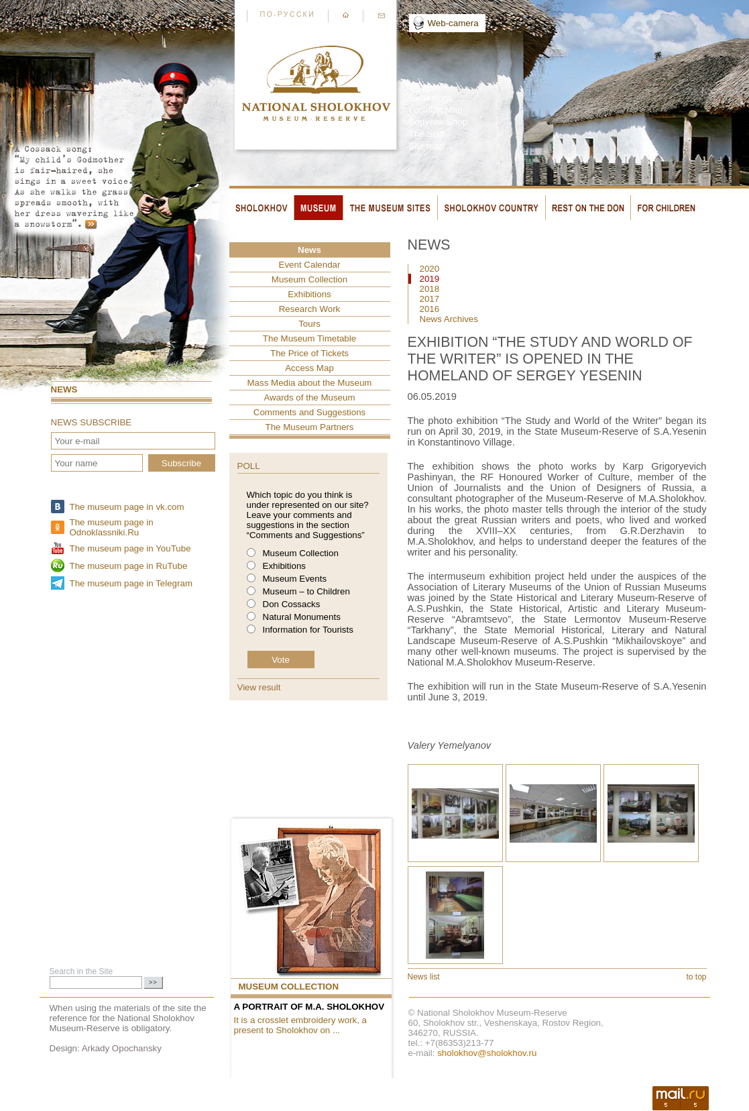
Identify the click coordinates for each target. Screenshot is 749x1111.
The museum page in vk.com (127, 507)
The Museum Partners (310, 427)
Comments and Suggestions (309, 412)
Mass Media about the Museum (309, 383)
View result (259, 687)
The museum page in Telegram (131, 583)
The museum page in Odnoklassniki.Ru (112, 527)
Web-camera (453, 23)
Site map (427, 146)
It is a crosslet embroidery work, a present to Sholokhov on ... (300, 1025)
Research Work (310, 309)
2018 (430, 289)
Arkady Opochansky (122, 1048)
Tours (309, 324)
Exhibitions (309, 294)
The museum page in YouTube (130, 548)
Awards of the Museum (309, 397)
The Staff (427, 134)
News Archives (449, 319)
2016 (430, 309)
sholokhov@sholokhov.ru (486, 1053)
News (64, 389)
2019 (430, 279)
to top (696, 977)
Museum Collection (309, 279)
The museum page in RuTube (129, 566)
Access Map (309, 368)
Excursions (431, 98)
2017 (430, 299)
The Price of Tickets (309, 353)
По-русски (287, 14)
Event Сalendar (310, 265)
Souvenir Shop (438, 122)
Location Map (436, 110)
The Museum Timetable (309, 338)
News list (424, 977)
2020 (430, 269)
